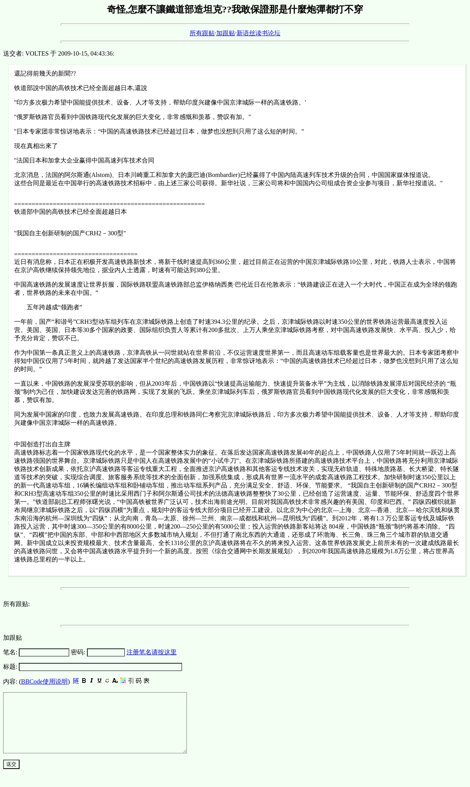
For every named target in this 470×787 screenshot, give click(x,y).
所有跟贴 (202, 33)
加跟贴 (225, 33)
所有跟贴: (16, 604)
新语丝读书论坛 (258, 33)
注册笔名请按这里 (152, 652)
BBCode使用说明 (44, 681)
